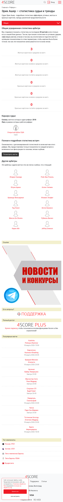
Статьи (44, 481)
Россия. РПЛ (8, 444)
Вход (51, 2)
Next (58, 275)
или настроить (15, 496)
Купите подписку (11, 328)
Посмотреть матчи (10, 154)
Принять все (15, 491)
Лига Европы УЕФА (10, 458)
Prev (5, 275)
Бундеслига (8, 463)
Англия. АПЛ (8, 449)
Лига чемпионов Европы (13, 454)
